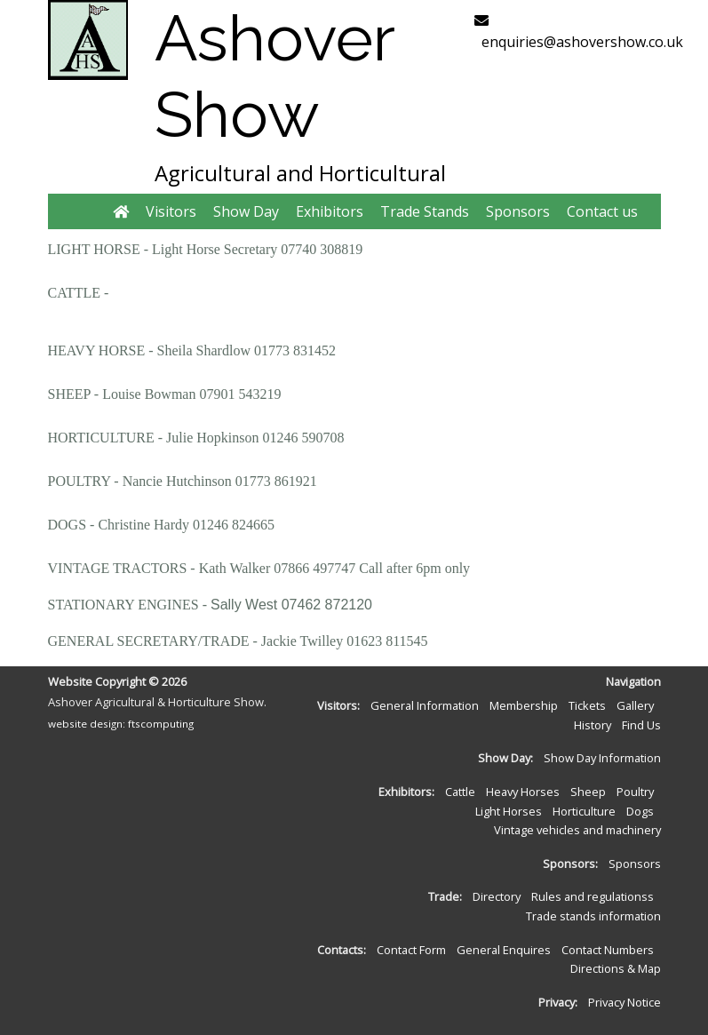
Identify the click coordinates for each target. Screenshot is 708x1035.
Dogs (640, 811)
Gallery (635, 705)
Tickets (587, 705)
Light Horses (508, 811)
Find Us (641, 725)
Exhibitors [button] (329, 211)
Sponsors (518, 211)
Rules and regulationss (592, 896)
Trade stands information (593, 916)
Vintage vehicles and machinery (577, 830)
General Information (424, 705)
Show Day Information (602, 758)
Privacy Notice (624, 1002)
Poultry (635, 792)
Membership (523, 705)
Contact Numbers (607, 950)
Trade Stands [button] (424, 211)
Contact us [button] (602, 211)
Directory (497, 896)
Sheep (588, 792)
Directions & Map (615, 968)
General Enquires (504, 950)
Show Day (246, 211)
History (592, 725)
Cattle (460, 792)
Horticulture (584, 811)
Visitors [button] (171, 211)
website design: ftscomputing (121, 723)
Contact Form (411, 950)
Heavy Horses (523, 792)
